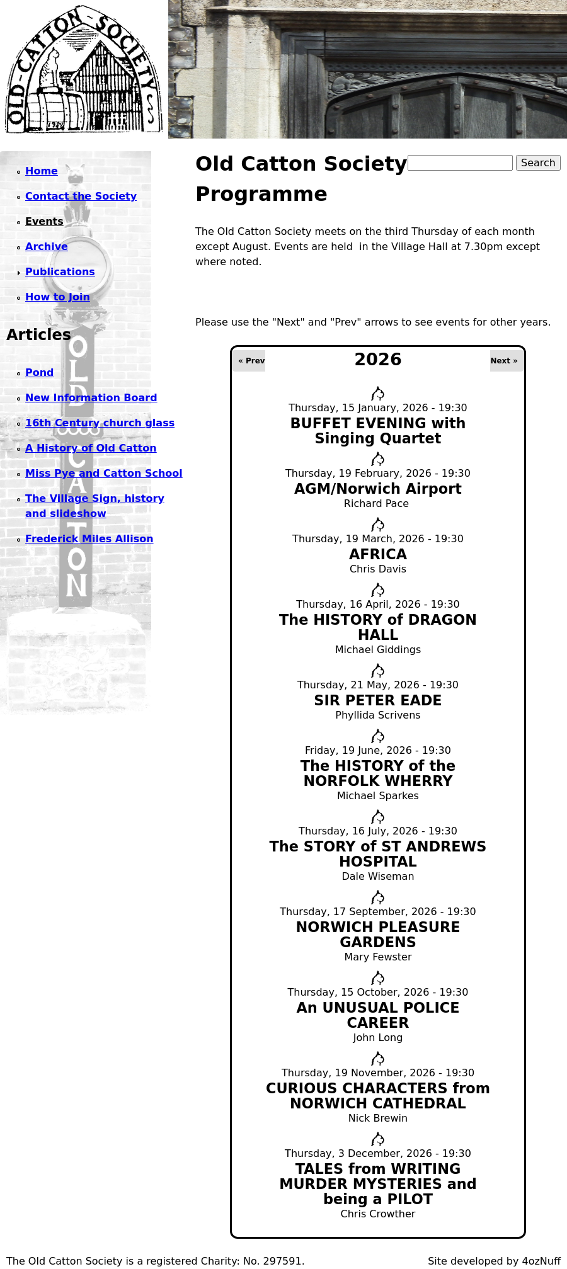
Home (41, 171)
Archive (46, 247)
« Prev (251, 360)
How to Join (57, 297)
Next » (504, 360)
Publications (60, 272)
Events (44, 221)
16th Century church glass (100, 423)
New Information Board (91, 398)
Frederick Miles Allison (89, 539)
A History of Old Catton (91, 448)
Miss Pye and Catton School (104, 473)
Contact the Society (81, 196)
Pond (39, 372)
